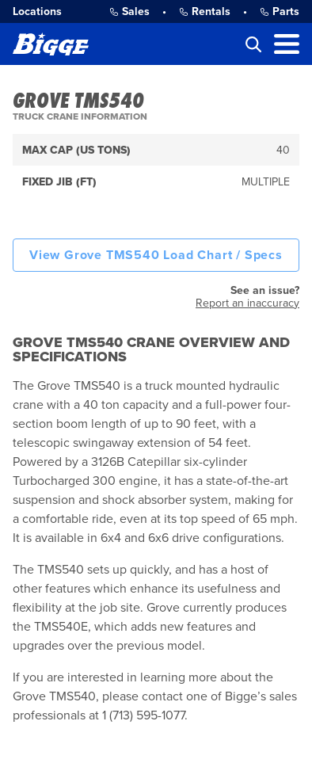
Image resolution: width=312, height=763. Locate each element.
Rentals (204, 11)
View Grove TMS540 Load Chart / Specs (156, 255)
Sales (129, 11)
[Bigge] (51, 44)
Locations (37, 11)
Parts (279, 11)
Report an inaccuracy (247, 303)
